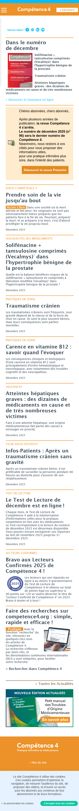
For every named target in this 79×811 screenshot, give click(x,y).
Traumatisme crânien (33, 306)
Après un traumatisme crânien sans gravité (39, 456)
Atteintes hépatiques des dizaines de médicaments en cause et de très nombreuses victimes (38, 404)
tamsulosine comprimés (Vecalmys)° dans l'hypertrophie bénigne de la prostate (39, 256)
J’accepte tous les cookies (59, 803)
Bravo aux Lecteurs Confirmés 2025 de (30, 565)
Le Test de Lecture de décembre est (35, 502)
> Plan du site (38, 762)
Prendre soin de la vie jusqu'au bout (33, 197)
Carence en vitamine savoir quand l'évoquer (38, 349)
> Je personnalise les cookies (17, 803)
